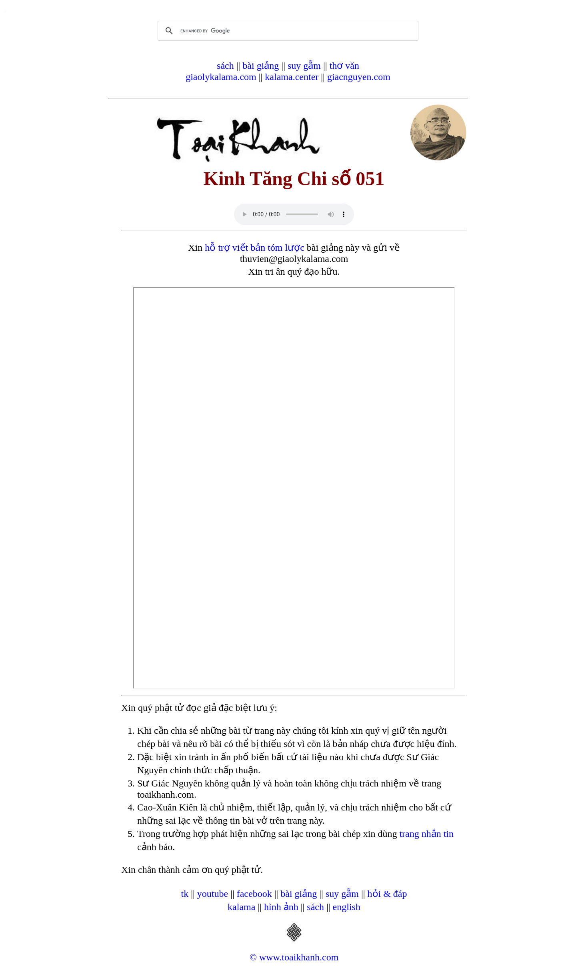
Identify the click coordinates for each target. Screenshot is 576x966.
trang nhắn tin (426, 833)
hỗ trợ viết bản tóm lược (254, 247)
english (346, 907)
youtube (212, 893)
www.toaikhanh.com (298, 957)
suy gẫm (304, 65)
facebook (254, 893)
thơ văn (344, 65)
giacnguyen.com (358, 77)
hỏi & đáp (387, 893)
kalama (241, 907)
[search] (286, 31)
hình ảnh (281, 907)
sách (225, 65)
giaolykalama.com (221, 77)
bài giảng (260, 65)
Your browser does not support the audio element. (294, 214)
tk (184, 893)
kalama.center (291, 77)
